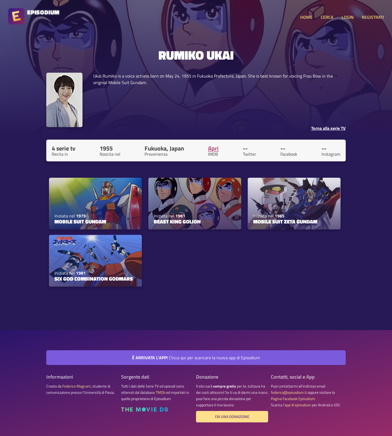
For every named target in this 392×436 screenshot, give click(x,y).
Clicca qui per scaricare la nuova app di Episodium (196, 357)
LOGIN (348, 17)
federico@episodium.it (289, 392)
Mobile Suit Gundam (80, 221)
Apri (213, 148)
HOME (306, 17)
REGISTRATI (373, 17)
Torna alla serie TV (328, 128)
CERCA (327, 17)
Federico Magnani (76, 386)
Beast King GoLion (177, 221)
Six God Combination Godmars (93, 278)
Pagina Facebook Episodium (293, 399)
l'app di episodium (297, 405)
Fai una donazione (232, 417)
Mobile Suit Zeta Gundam (285, 221)
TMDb (160, 392)
